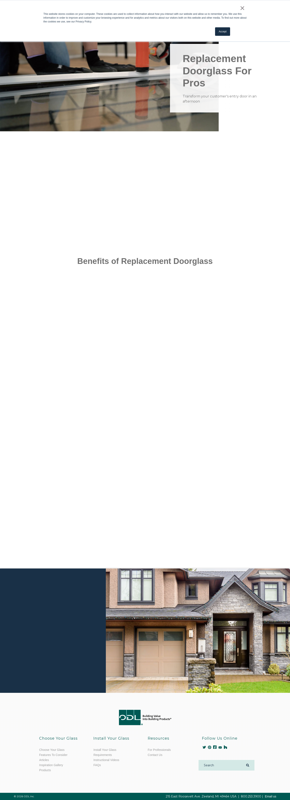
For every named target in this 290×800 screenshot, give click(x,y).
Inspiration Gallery (51, 765)
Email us (270, 796)
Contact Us (155, 755)
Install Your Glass (104, 749)
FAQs (97, 765)
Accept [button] (222, 31)
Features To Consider (53, 755)
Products (45, 770)
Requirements (102, 755)
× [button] (242, 8)
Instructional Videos (106, 760)
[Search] (221, 765)
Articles (44, 760)
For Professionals (159, 749)
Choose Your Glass (52, 749)
